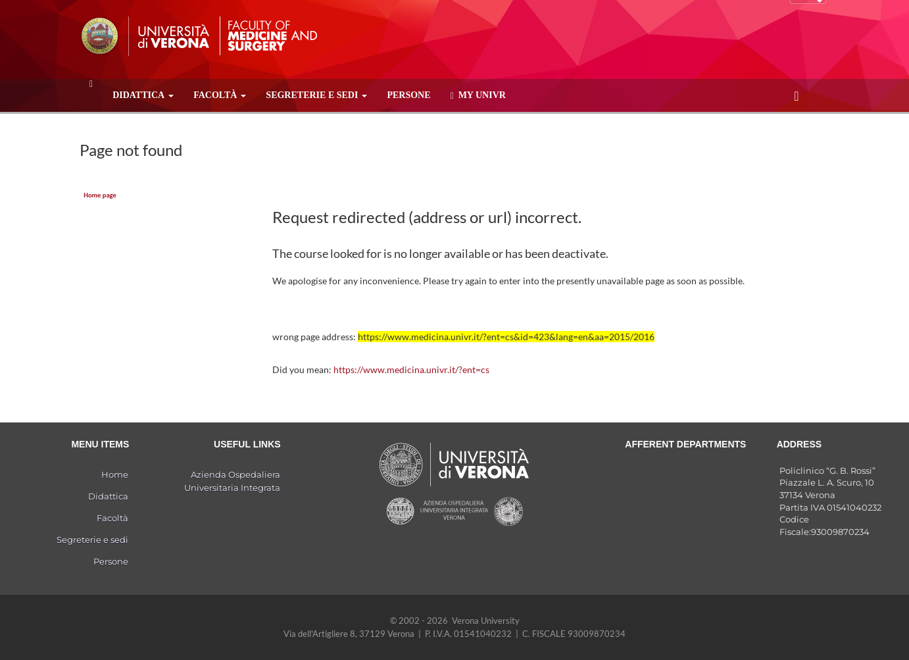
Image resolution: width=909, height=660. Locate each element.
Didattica (143, 95)
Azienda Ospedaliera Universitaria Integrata (232, 481)
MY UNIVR (478, 95)
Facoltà (219, 95)
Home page (100, 195)
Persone (408, 95)
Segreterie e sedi (316, 95)
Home (114, 474)
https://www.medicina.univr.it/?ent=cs (411, 369)
